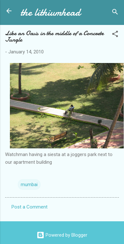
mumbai (29, 184)
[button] (115, 35)
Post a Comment (29, 207)
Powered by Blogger (62, 235)
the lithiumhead (50, 12)
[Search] (115, 13)
